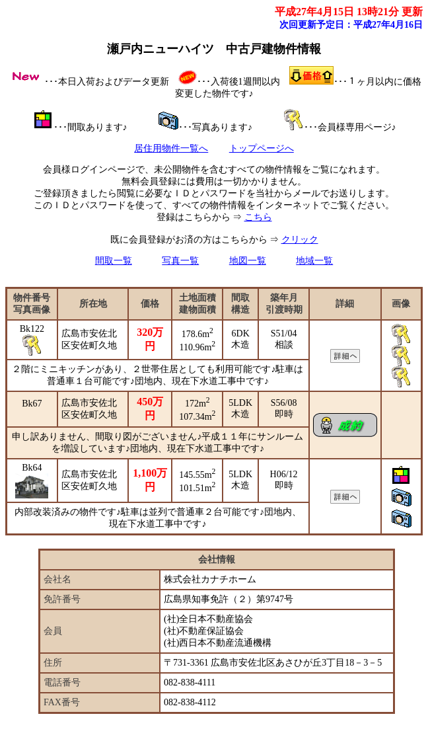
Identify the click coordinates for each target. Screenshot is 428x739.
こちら (258, 217)
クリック (299, 240)
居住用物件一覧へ (171, 148)
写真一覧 (180, 261)
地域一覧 (314, 261)
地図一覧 (247, 261)
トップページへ (261, 148)
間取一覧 (113, 261)
